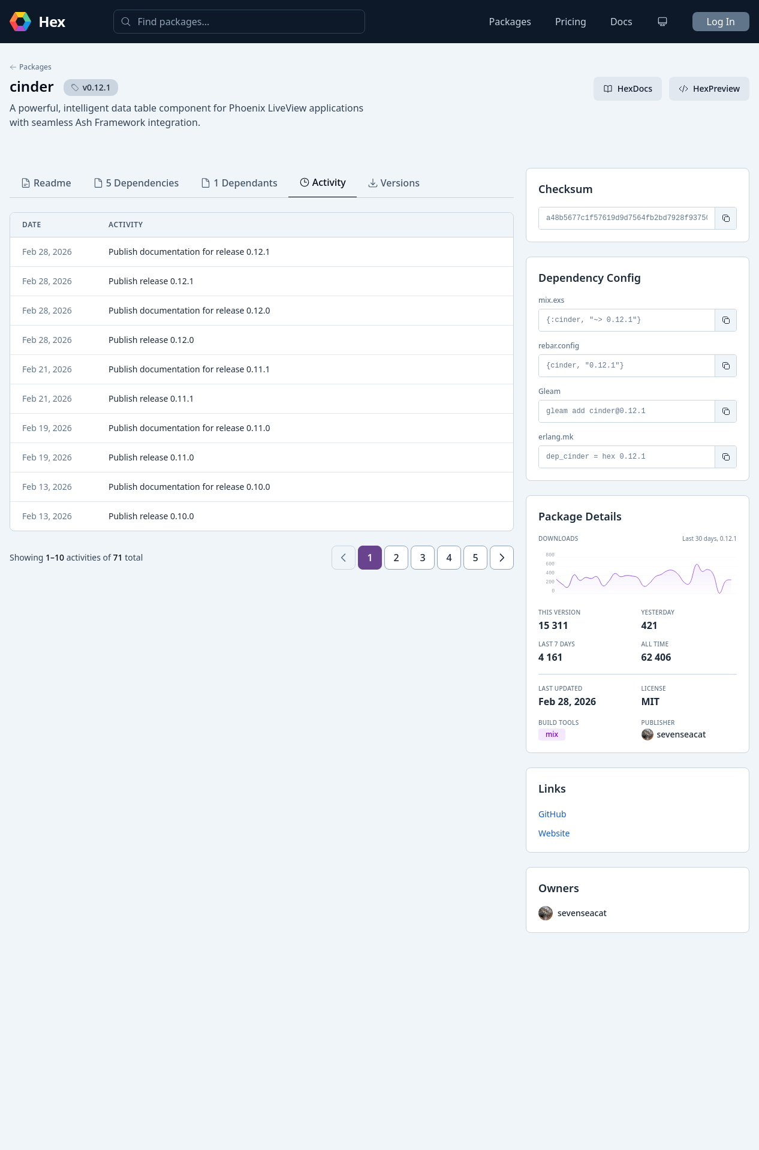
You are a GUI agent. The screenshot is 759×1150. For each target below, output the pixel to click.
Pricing (570, 21)
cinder (32, 86)
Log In (721, 21)
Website (554, 833)
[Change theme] (662, 22)
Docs (621, 21)
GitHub (552, 814)
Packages (510, 21)
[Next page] (502, 558)
